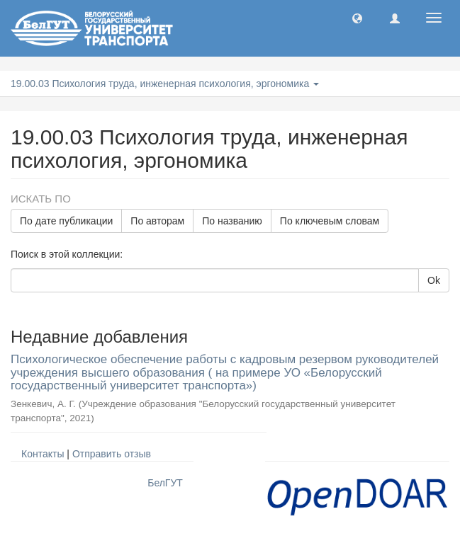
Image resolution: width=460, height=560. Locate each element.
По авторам (157, 221)
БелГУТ (165, 482)
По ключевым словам (329, 221)
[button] (357, 18)
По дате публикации (66, 221)
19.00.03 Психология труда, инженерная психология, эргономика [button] (165, 83)
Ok (433, 280)
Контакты (42, 453)
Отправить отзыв (111, 453)
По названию (232, 221)
